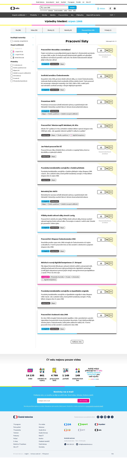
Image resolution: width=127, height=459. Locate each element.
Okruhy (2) (51, 31)
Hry (72, 15)
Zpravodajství (50, 2)
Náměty (53, 15)
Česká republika (58, 10)
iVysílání (63, 2)
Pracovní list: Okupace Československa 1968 (58, 240)
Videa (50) (34, 31)
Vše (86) (18, 31)
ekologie (50, 10)
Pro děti (78, 2)
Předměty (33, 15)
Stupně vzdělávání (18, 15)
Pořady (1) (108, 31)
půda (74, 10)
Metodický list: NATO (49, 193)
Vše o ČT (88, 2)
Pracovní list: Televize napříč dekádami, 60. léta (59, 127)
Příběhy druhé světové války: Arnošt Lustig (58, 217)
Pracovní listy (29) (88, 31)
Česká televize (40, 2)
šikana (70, 10)
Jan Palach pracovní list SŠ (51, 148)
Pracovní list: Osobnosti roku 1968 (54, 316)
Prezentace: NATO (48, 103)
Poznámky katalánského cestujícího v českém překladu (62, 169)
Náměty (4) (68, 31)
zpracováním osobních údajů (94, 408)
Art (83, 2)
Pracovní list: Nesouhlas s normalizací (55, 51)
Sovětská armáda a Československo (55, 77)
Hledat (72, 7)
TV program (71, 2)
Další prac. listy (77, 343)
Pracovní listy (63, 15)
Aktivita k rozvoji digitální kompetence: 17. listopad (61, 264)
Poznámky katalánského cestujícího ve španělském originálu (65, 292)
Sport (57, 2)
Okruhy (44, 15)
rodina (65, 10)
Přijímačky (80, 15)
